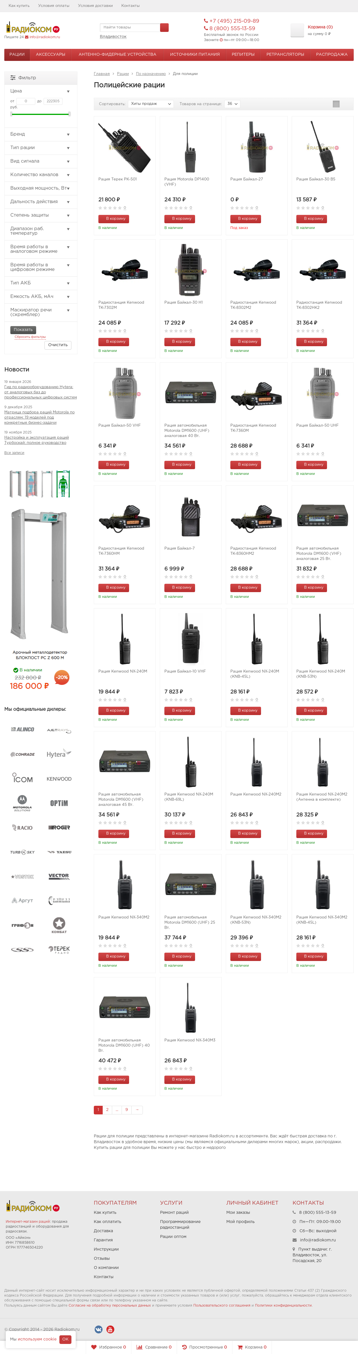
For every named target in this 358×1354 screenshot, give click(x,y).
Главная (102, 74)
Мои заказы (238, 1212)
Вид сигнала (40, 161)
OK (65, 1339)
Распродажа (332, 54)
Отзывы (102, 1258)
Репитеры (243, 54)
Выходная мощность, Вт (40, 188)
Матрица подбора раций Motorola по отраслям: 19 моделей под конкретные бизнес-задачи (39, 417)
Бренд (40, 134)
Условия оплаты (53, 5)
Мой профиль (240, 1222)
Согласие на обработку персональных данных (110, 1305)
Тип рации (40, 148)
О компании (106, 1268)
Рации (17, 54)
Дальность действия (40, 202)
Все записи (14, 452)
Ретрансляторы (285, 54)
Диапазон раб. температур (40, 231)
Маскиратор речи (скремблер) (40, 312)
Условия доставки (95, 5)
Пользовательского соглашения (221, 1305)
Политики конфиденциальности (283, 1305)
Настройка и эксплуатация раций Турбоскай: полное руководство (36, 440)
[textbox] (134, 27)
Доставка (103, 1231)
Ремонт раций (174, 1212)
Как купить (19, 5)
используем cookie (37, 1339)
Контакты (130, 5)
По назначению (151, 74)
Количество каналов (40, 175)
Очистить (58, 345)
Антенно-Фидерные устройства (117, 54)
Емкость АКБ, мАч (40, 296)
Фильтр (23, 77)
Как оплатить (107, 1222)
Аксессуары (50, 54)
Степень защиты (40, 215)
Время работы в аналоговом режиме (40, 249)
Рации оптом (173, 1237)
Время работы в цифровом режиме (40, 267)
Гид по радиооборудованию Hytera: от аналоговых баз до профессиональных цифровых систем (40, 392)
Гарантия (103, 1240)
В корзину (113, 218)
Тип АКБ (40, 283)
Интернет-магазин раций (28, 1221)
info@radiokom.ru (45, 37)
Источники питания (195, 54)
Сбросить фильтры (30, 337)
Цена (40, 91)
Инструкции (106, 1249)
